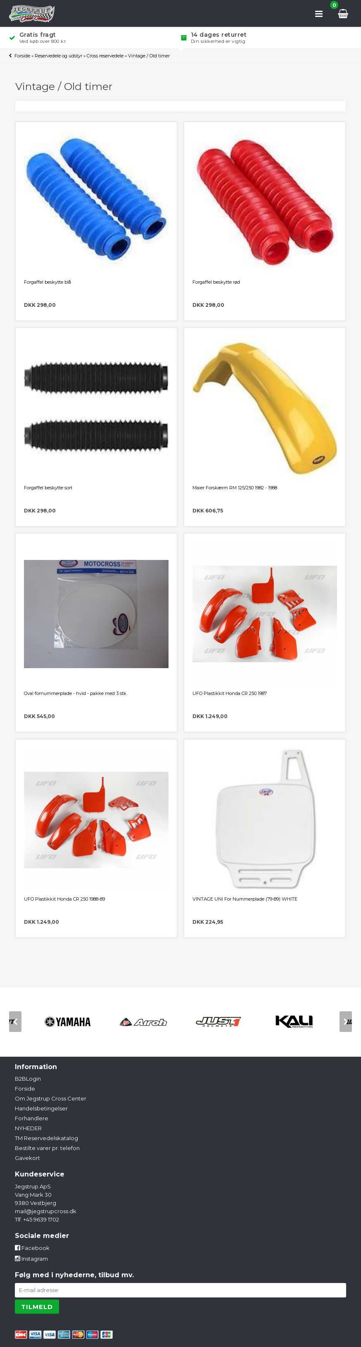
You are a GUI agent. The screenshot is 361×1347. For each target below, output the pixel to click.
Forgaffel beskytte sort (48, 488)
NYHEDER (28, 1128)
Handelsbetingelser (41, 1108)
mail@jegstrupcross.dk (45, 1211)
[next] (346, 1021)
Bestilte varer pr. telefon (47, 1148)
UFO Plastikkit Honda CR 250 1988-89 (64, 899)
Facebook (32, 1248)
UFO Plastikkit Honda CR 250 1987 (229, 693)
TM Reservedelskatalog (46, 1138)
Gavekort (27, 1158)
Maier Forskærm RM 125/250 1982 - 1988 (234, 488)
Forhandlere (31, 1118)
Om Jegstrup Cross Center (50, 1098)
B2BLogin (28, 1078)
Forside (22, 56)
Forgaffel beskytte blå (47, 282)
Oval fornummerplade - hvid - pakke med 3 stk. (75, 693)
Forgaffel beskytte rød (216, 282)
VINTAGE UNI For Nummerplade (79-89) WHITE (244, 899)
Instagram (31, 1258)
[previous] (15, 1021)
